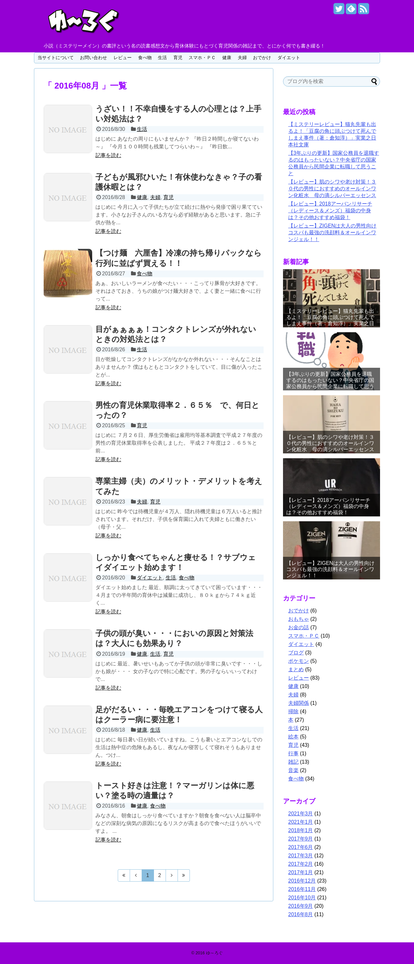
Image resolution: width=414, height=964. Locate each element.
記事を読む (108, 155)
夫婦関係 (298, 703)
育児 (177, 57)
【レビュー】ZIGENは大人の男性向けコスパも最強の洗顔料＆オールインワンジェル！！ (332, 232)
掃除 (293, 711)
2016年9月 (300, 906)
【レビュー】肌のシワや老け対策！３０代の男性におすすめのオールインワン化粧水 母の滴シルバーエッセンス (332, 188)
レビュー (123, 57)
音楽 (293, 770)
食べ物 (145, 57)
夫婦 (242, 57)
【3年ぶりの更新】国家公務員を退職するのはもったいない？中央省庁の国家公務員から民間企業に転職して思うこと (330, 383)
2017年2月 (300, 864)
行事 (293, 753)
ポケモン (298, 661)
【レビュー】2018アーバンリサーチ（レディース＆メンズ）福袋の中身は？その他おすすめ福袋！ (330, 210)
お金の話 (298, 627)
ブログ (296, 652)
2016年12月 (302, 881)
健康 (226, 57)
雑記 (293, 762)
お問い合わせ (93, 57)
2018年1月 (300, 830)
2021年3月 (300, 813)
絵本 (293, 736)
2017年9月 (300, 839)
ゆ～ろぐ (214, 952)
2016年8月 (300, 914)
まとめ (296, 669)
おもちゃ (298, 619)
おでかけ (262, 57)
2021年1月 (300, 822)
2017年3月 (300, 855)
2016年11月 (302, 889)
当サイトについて (56, 57)
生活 (162, 57)
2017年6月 (300, 847)
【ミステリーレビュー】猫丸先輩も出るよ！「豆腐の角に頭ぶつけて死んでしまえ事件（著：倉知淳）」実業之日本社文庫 (330, 320)
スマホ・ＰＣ (202, 57)
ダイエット (289, 57)
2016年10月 (302, 897)
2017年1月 (300, 872)
